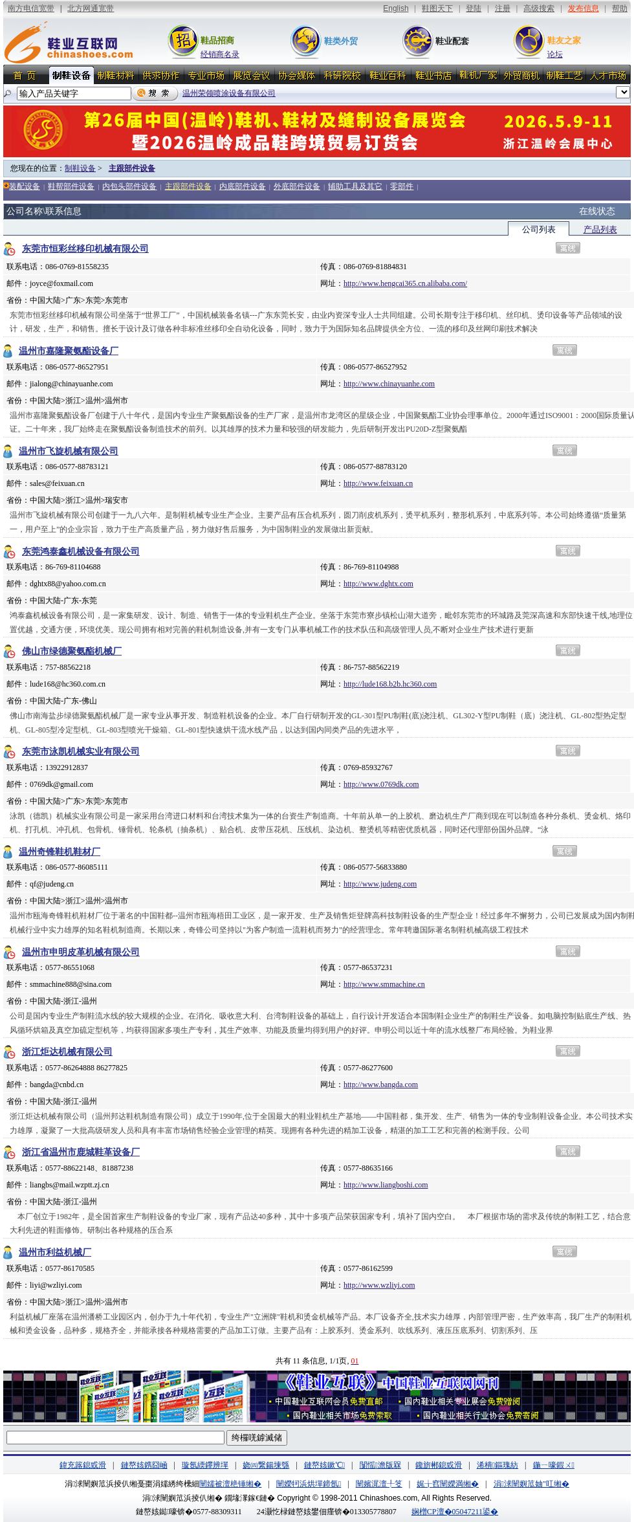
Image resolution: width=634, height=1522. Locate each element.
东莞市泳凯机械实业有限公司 (81, 751)
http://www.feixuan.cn (378, 483)
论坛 (555, 54)
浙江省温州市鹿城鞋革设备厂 (81, 1152)
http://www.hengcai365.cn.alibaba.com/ (405, 283)
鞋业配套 (452, 41)
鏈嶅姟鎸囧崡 (144, 1465)
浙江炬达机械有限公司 (67, 1052)
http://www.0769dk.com (381, 784)
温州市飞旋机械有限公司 (68, 451)
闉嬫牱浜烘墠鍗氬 (308, 1483)
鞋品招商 (217, 40)
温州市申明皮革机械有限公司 (81, 952)
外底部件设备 (297, 186)
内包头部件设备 (129, 186)
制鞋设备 (80, 168)
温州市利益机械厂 (55, 1252)
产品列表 (600, 229)
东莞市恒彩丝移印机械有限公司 (85, 249)
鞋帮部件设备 (71, 186)
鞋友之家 (564, 40)
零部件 (401, 186)
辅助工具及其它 (355, 186)
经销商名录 (220, 54)
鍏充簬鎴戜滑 (83, 1465)
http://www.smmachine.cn (384, 984)
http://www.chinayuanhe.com (389, 383)
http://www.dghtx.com (378, 583)
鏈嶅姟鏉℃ (324, 1465)
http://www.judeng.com (380, 883)
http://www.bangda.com (381, 1084)
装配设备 (24, 186)
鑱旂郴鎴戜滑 (438, 1465)
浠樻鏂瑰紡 (497, 1465)
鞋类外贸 (341, 41)
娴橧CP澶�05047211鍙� (454, 1511)
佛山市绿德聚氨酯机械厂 (72, 651)
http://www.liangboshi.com (386, 1184)
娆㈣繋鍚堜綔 (266, 1465)
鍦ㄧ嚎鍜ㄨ (553, 1465)
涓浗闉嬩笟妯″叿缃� (531, 1483)
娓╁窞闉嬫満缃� (448, 1483)
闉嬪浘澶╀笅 (379, 1483)
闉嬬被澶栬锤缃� (230, 1483)
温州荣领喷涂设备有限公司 (229, 93)
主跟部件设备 (132, 168)
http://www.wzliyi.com (379, 1285)
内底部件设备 (242, 186)
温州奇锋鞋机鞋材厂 (59, 852)
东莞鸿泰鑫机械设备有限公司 (81, 552)
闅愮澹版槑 (380, 1465)
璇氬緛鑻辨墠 (205, 1465)
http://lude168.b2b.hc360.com (390, 684)
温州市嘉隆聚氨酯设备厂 (68, 351)
